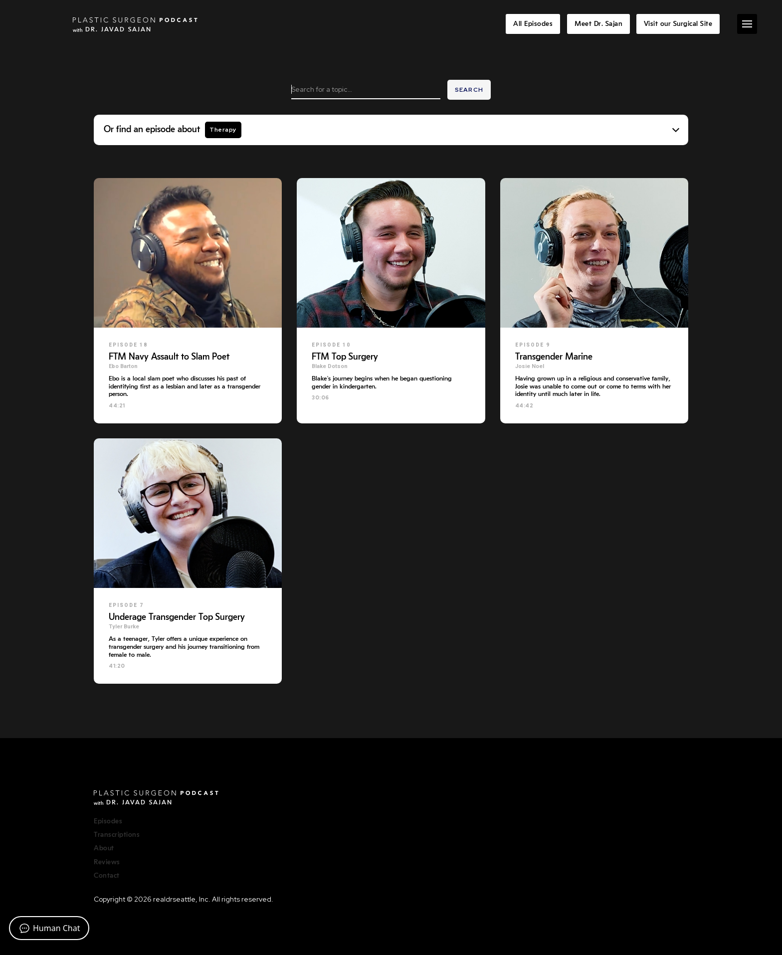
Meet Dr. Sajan (598, 23)
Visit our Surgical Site (678, 23)
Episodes (108, 821)
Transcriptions (117, 834)
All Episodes (533, 23)
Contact (107, 875)
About (104, 848)
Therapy (223, 130)
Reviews (107, 862)
